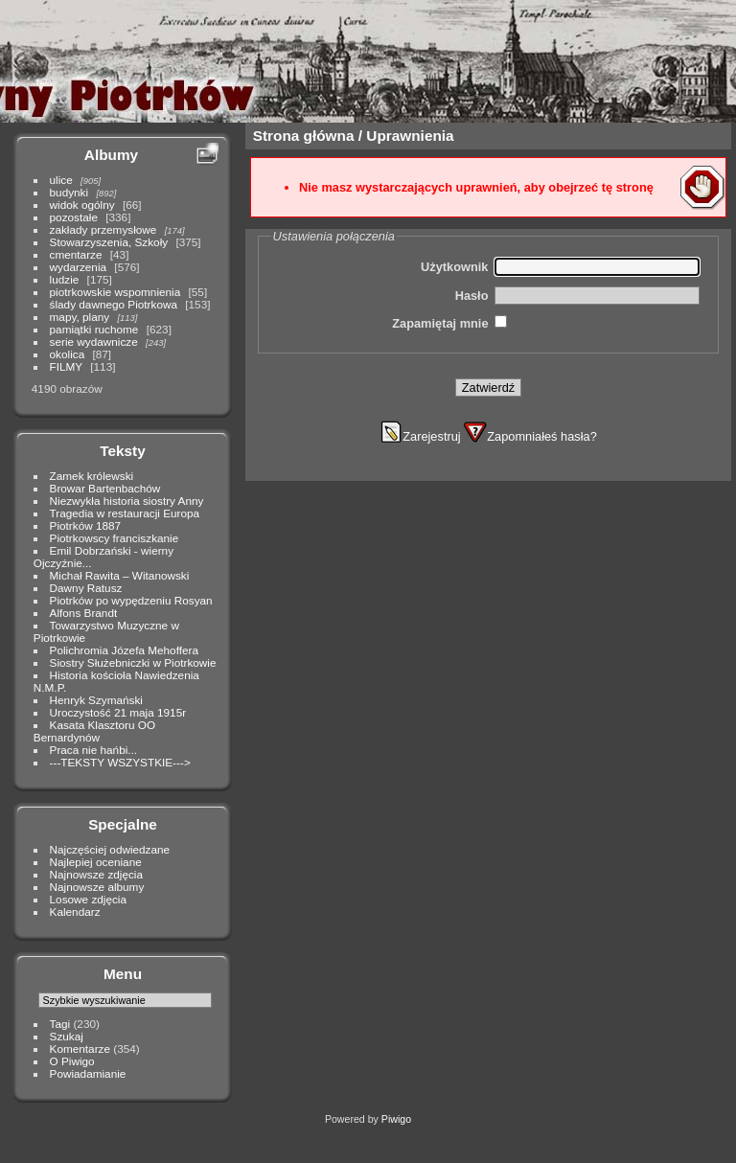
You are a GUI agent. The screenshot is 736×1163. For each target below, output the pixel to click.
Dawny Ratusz (86, 588)
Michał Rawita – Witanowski (120, 575)
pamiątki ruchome (94, 329)
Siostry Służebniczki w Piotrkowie (133, 662)
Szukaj (66, 1036)
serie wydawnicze (94, 341)
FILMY (66, 366)
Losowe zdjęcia (88, 899)
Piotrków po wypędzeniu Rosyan (131, 600)
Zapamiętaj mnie (440, 323)
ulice (61, 179)
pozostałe (74, 217)
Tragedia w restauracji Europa (125, 513)
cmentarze (76, 254)
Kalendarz (75, 911)
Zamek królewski (92, 475)
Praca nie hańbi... (94, 749)
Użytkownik (454, 267)
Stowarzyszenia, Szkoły (109, 242)
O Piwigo (72, 1061)
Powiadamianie (88, 1073)
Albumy (111, 155)
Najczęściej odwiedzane (110, 849)
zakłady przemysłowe (103, 229)
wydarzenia (78, 267)
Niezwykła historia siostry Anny (127, 500)
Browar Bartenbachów (105, 488)
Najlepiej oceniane (96, 861)
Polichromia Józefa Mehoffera (124, 650)
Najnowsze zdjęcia (96, 874)
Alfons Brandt (84, 612)
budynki (69, 192)
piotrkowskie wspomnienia (115, 291)
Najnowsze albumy (97, 886)
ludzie (65, 279)
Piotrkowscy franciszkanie (114, 538)
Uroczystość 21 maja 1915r (118, 712)
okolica (67, 354)
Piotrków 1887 (86, 525)
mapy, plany (80, 316)
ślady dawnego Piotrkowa (113, 304)
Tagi (60, 1023)
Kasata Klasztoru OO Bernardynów (94, 730)
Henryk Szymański (96, 700)
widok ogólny (82, 204)
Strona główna (304, 135)
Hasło (472, 295)
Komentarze (80, 1048)
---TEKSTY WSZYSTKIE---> (120, 762)
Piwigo (396, 1119)
